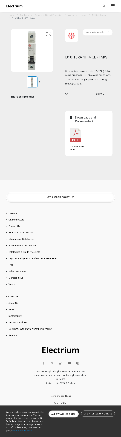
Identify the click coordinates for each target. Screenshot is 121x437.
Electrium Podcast (18, 322)
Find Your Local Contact (21, 232)
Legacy (83, 15)
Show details (25, 430)
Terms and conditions (60, 395)
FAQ (11, 264)
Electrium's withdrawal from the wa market (30, 328)
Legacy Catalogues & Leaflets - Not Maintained (33, 258)
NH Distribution (99, 15)
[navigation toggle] (113, 6)
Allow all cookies (63, 414)
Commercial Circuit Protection (48, 15)
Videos (12, 284)
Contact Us (14, 226)
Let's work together (60, 197)
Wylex (71, 15)
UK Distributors (16, 219)
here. (14, 430)
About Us (13, 302)
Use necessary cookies (98, 413)
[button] (104, 6)
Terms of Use (60, 403)
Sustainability (15, 315)
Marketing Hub (16, 277)
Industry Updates (17, 271)
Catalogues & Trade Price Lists (24, 251)
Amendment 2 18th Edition (22, 245)
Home (11, 15)
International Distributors (21, 238)
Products (24, 15)
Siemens (13, 335)
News (11, 309)
